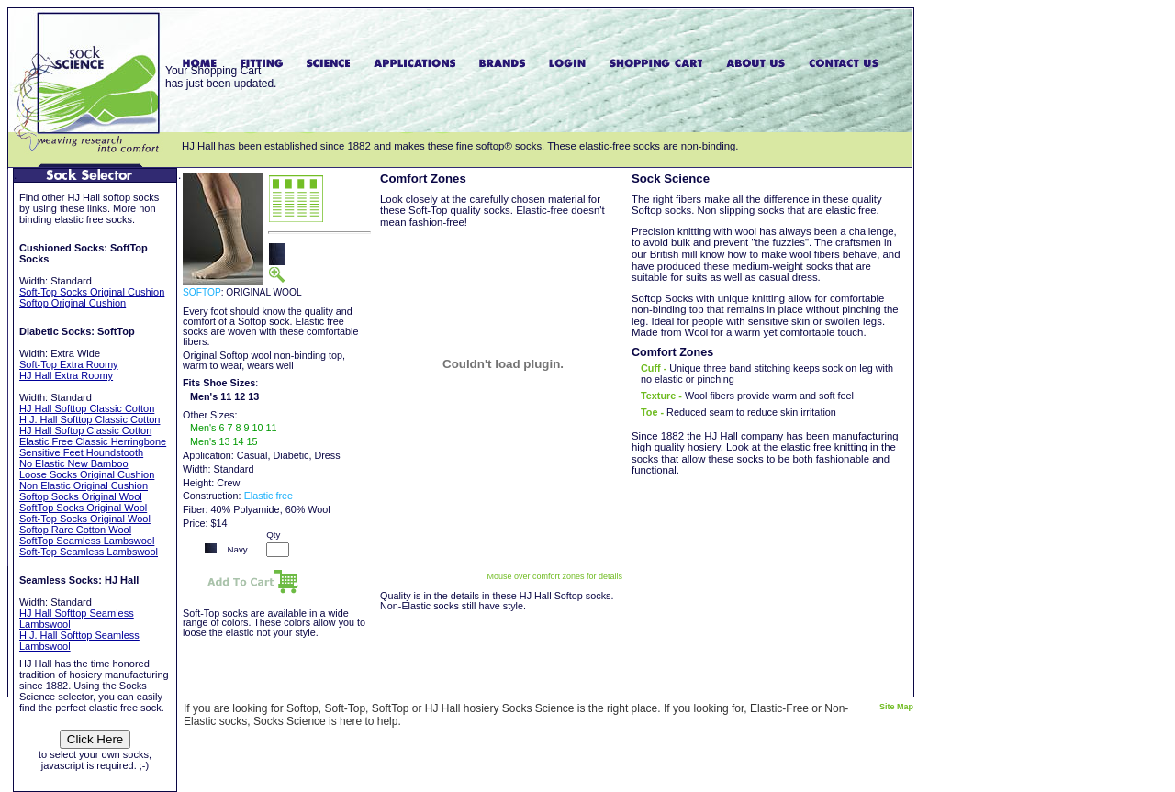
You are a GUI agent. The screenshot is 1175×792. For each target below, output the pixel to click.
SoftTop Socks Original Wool (83, 507)
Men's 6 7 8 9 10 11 (233, 427)
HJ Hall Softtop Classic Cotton (86, 408)
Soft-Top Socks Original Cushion (91, 291)
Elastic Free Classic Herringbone (92, 441)
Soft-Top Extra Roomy (68, 364)
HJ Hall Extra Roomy (66, 375)
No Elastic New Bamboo (74, 463)
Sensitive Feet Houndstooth (81, 452)
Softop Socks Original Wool (80, 496)
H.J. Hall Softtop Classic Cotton (89, 419)
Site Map (896, 706)
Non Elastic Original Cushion (83, 485)
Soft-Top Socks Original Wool (85, 518)
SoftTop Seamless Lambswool (86, 540)
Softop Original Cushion (72, 302)
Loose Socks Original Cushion (86, 474)
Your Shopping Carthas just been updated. (220, 77)
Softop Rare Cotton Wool (75, 529)
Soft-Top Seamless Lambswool (88, 551)
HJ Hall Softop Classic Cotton (85, 430)
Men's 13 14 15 (224, 441)
